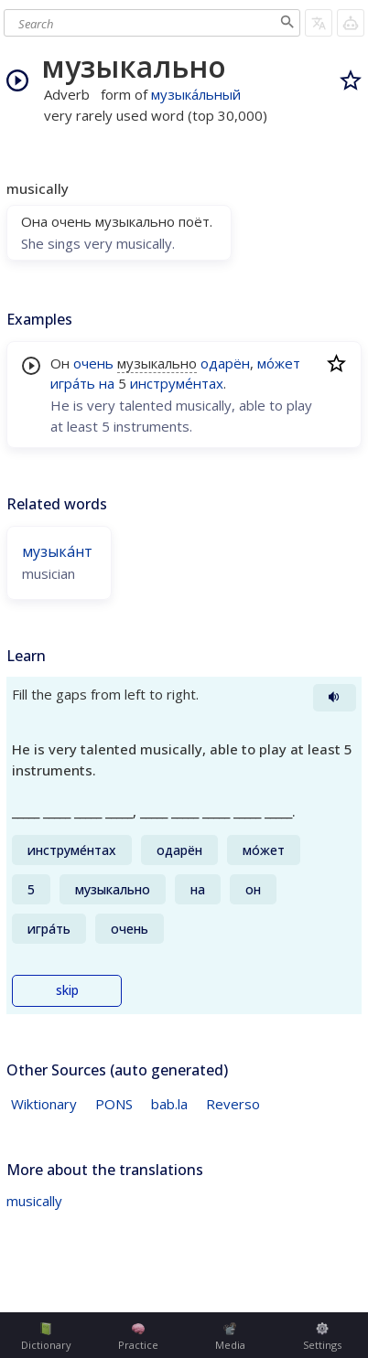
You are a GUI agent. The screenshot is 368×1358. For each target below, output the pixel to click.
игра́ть (72, 383)
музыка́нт (57, 551)
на (106, 383)
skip (67, 990)
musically (34, 1201)
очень (93, 363)
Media (230, 1337)
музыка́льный (196, 94)
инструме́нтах (176, 383)
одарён (225, 363)
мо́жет (278, 363)
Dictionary (46, 1337)
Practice (138, 1337)
